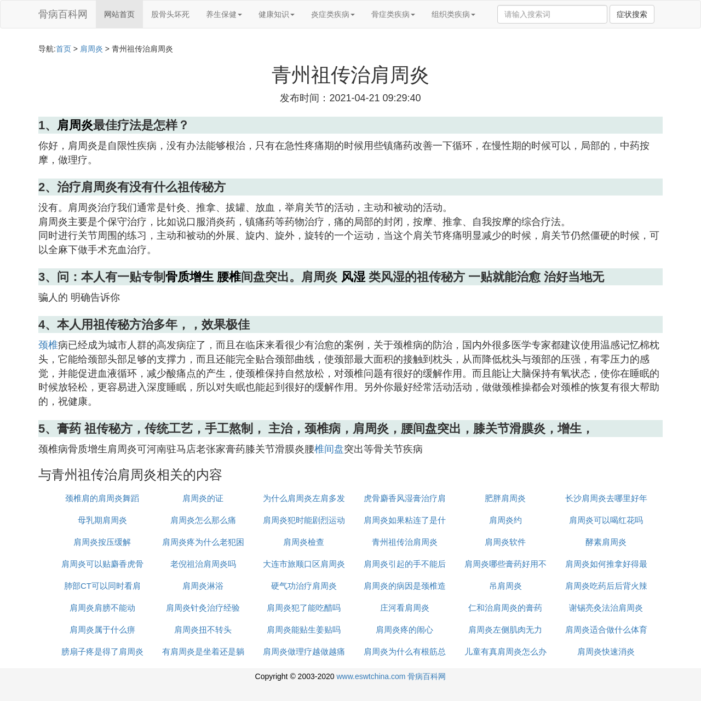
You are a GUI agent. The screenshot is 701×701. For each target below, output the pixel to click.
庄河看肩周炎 (404, 607)
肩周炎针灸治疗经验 (203, 607)
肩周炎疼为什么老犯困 (203, 542)
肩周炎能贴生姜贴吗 (304, 629)
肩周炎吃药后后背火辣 (606, 585)
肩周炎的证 (202, 498)
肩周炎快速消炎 (606, 651)
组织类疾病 (453, 14)
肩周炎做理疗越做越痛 (304, 651)
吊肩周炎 (505, 585)
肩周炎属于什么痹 (102, 629)
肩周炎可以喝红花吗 (606, 520)
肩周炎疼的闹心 (404, 629)
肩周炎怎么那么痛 (203, 520)
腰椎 (229, 277)
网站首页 (119, 14)
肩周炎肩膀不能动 (102, 607)
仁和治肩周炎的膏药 (505, 607)
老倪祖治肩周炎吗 (203, 563)
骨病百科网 (63, 14)
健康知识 (276, 14)
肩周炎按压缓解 (102, 542)
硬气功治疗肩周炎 (304, 585)
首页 (63, 48)
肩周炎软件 (505, 542)
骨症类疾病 (393, 14)
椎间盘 (329, 449)
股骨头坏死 (170, 14)
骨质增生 (189, 277)
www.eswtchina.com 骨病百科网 (391, 676)
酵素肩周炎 (606, 542)
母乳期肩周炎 (102, 520)
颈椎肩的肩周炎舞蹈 (102, 498)
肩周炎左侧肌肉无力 (505, 629)
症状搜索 (632, 14)
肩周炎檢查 (303, 542)
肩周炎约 (505, 520)
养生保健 (224, 14)
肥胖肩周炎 (505, 498)
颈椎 (48, 345)
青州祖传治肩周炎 (405, 542)
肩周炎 (91, 48)
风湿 (353, 277)
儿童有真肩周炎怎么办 (505, 651)
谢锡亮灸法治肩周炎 (606, 607)
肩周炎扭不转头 (203, 629)
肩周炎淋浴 (202, 585)
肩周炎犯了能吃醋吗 (304, 607)
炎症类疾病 (333, 14)
